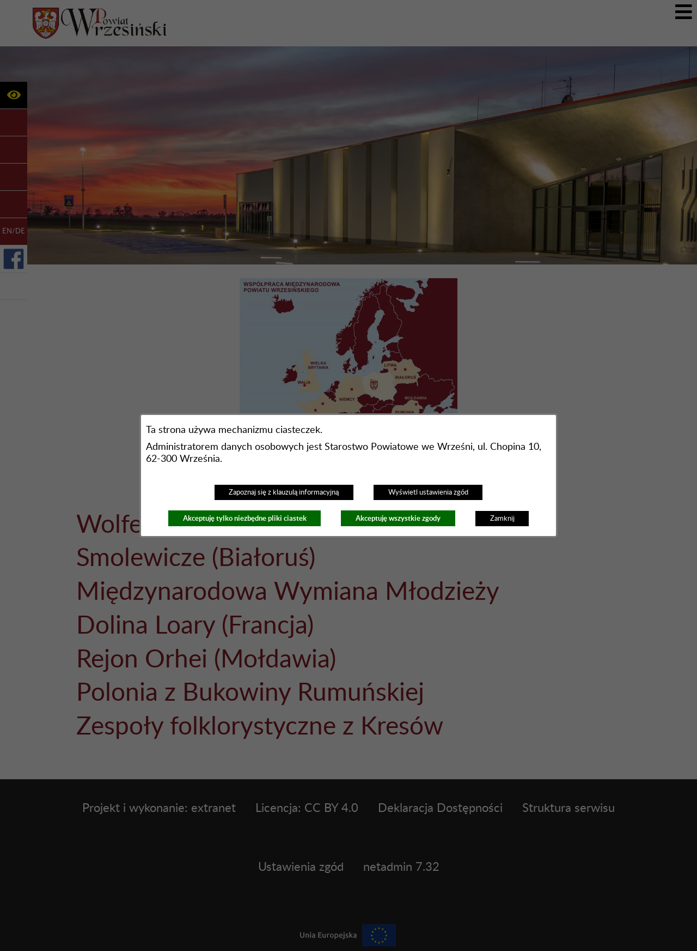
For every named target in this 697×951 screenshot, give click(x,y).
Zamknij (502, 518)
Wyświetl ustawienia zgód (428, 492)
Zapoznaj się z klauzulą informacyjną (284, 492)
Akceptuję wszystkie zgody (398, 518)
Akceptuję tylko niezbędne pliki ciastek (245, 518)
